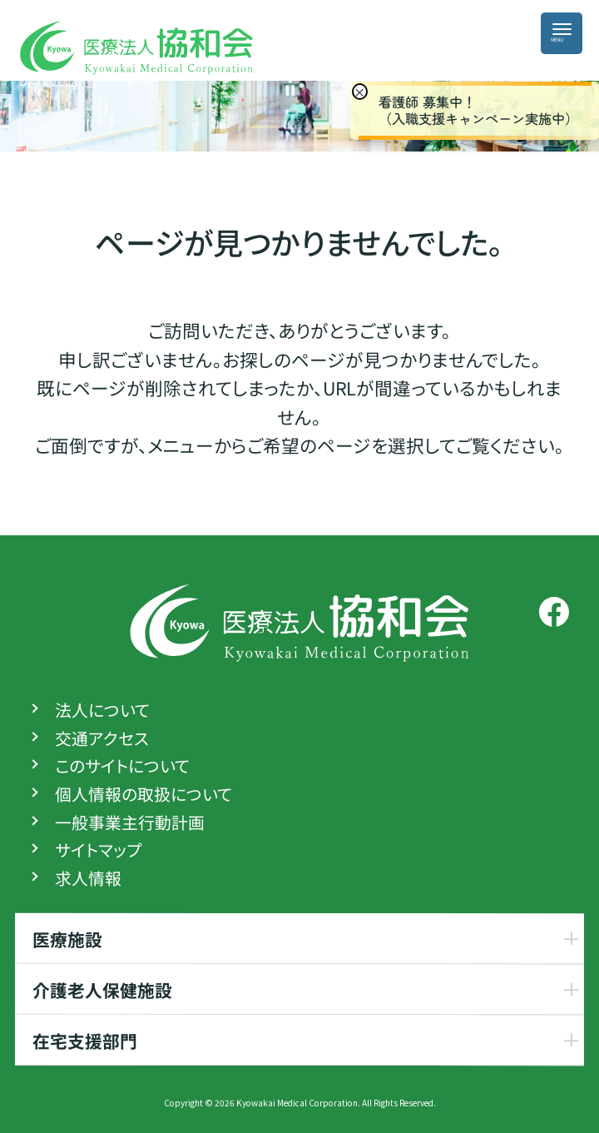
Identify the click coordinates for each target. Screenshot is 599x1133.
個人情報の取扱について (143, 794)
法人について (102, 710)
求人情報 (88, 878)
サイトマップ (98, 850)
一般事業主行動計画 (130, 822)
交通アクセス (102, 738)
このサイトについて (122, 766)
